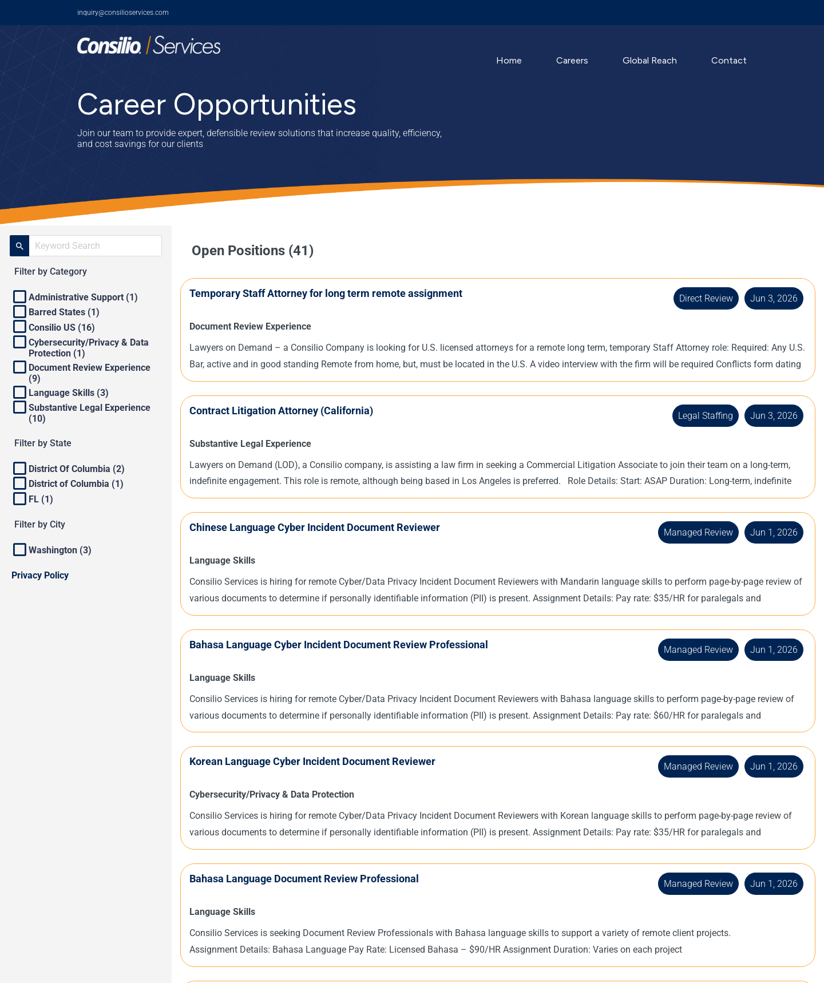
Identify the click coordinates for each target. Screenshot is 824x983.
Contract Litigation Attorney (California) (293, 411)
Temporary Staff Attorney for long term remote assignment (337, 293)
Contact (729, 60)
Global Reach (650, 60)
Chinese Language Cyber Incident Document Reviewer (326, 527)
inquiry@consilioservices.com (123, 13)
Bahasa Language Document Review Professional (315, 879)
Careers (572, 60)
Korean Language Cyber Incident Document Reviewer (324, 761)
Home (509, 60)
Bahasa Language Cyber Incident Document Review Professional (350, 645)
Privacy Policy (40, 575)
